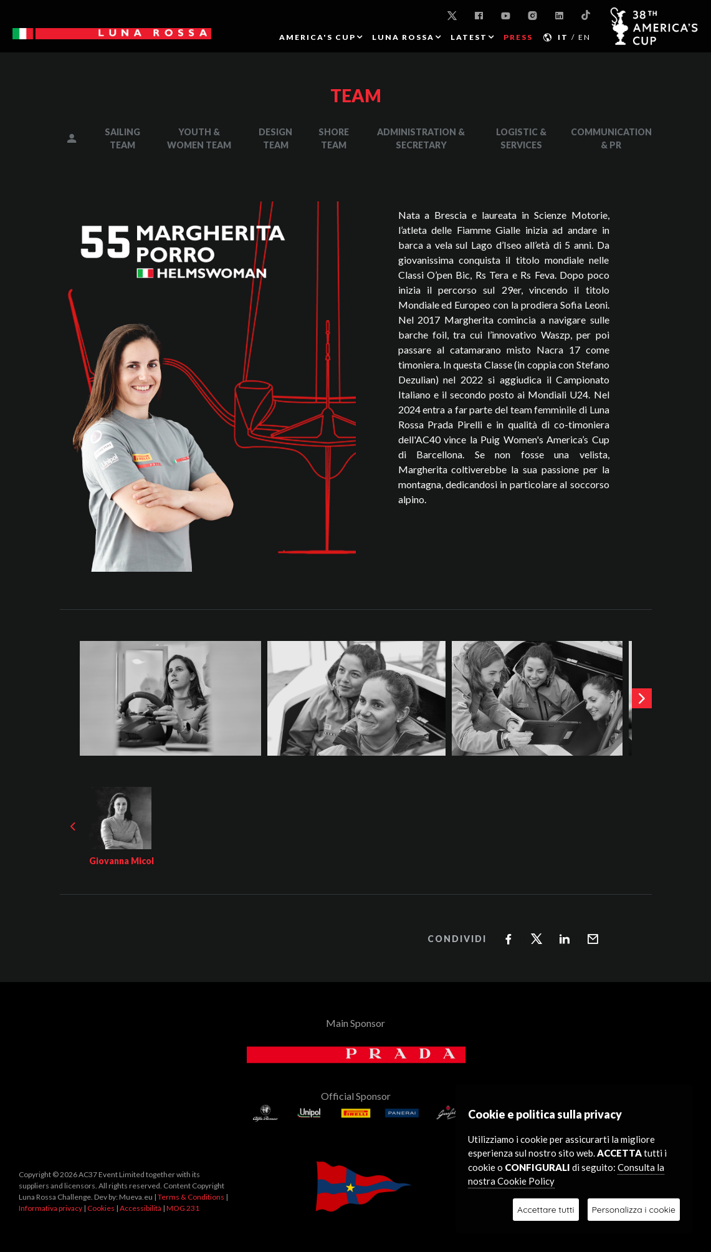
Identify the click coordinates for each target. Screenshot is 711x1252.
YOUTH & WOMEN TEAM (199, 138)
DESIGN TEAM (275, 138)
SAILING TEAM (122, 138)
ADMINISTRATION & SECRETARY (421, 138)
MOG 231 (182, 1208)
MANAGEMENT (80, 138)
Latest (469, 37)
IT (563, 37)
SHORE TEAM (333, 138)
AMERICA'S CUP (317, 37)
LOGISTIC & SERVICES (521, 138)
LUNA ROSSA (403, 37)
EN (584, 37)
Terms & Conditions (191, 1196)
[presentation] (642, 698)
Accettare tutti (545, 1209)
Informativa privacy (50, 1208)
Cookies (101, 1208)
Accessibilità (140, 1208)
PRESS (518, 37)
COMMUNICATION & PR (611, 138)
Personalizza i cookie (633, 1209)
